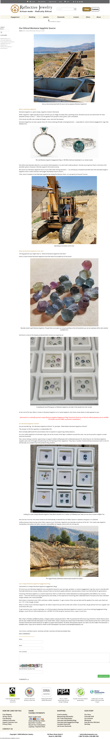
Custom (95, 9)
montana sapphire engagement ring (59, 631)
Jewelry (46, 17)
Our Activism (88, 718)
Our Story (87, 714)
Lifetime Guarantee (9, 720)
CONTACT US (8, 729)
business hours (69, 611)
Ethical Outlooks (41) (5, 46)
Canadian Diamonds (63, 724)
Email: (20, 645)
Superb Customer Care (10, 722)
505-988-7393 (94, 736)
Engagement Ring (101, 609)
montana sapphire (43, 631)
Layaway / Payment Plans (37, 727)
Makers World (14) (5, 38)
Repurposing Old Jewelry (65, 716)
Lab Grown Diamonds (64, 726)
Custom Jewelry (62, 714)
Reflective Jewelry (38, 619)
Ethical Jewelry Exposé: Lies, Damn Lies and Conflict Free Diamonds (88, 622)
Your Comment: (23, 651)
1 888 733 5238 (83, 736)
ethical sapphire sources (29, 631)
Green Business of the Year (92, 621)
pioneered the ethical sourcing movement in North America (88, 619)
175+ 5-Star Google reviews (30, 602)
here (85, 611)
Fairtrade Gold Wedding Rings (66, 720)
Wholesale (87, 720)
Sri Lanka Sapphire (63, 412)
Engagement (15, 17)
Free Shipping (7, 714)
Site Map (87, 724)
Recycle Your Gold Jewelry (37, 725)
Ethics (88, 17)
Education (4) (3, 48)
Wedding (32, 17)
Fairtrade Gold (23, 591)
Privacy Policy (7, 724)
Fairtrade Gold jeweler (37, 621)
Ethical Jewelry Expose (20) (7, 42)
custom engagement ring (84, 589)
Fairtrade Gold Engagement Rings (68, 722)
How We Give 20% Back (92, 722)
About (99, 17)
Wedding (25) (3, 45)
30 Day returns (7, 716)
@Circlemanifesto (53, 624)
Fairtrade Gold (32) (5, 43)
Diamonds (60, 17)
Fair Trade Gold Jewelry (64, 718)
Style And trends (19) (5, 40)
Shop (86, 9)
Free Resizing (7, 718)
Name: (20, 639)
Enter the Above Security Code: (27, 669)
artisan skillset (37, 591)
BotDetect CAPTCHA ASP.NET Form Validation (29, 667)
